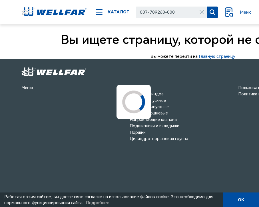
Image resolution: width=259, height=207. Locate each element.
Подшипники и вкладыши (154, 126)
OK (241, 199)
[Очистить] (201, 12)
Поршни (138, 132)
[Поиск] (212, 12)
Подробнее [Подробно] (97, 202)
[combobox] (171, 12)
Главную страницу (217, 56)
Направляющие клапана (153, 119)
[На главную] (54, 12)
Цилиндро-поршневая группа (159, 138)
